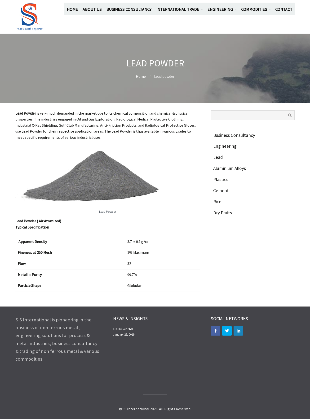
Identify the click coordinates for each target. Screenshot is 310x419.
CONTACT (283, 9)
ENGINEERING (220, 9)
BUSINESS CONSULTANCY (128, 9)
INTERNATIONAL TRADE (177, 9)
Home (141, 76)
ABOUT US (92, 9)
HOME (72, 9)
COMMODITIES (254, 9)
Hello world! (123, 329)
